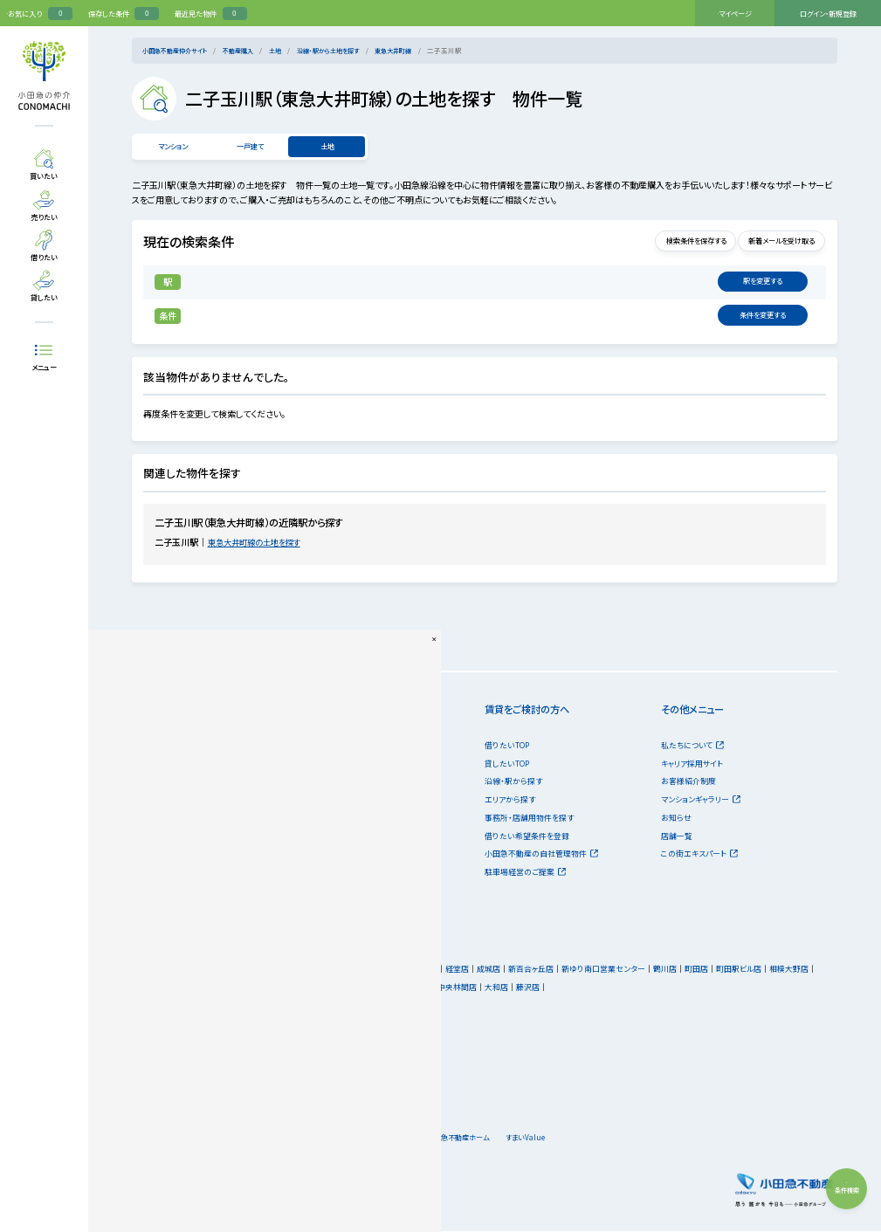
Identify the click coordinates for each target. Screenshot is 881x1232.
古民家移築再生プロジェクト (180, 909)
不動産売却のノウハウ (345, 873)
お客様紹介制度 (688, 782)
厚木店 (427, 989)
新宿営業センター (416, 970)
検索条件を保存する (665, 243)
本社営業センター (347, 970)
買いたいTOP (154, 747)
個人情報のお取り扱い (279, 1139)
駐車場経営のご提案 (525, 873)
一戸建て (250, 147)
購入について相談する (169, 855)
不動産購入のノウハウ (169, 892)
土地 (290, 50)
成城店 (498, 970)
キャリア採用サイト (692, 765)
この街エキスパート (699, 855)
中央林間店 (466, 989)
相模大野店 (798, 970)
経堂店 (466, 970)
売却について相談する (345, 801)
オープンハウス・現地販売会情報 (186, 837)
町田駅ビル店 (748, 970)
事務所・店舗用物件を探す (529, 819)
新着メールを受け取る (770, 243)
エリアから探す (510, 801)
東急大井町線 (420, 50)
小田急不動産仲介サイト (179, 50)
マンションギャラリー (700, 801)
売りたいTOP (330, 747)
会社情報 (361, 1139)
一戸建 (143, 782)
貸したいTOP (507, 765)
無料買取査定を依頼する (350, 782)
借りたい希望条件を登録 (527, 837)
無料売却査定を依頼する (350, 765)
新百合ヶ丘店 (540, 970)
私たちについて (692, 747)
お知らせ (676, 819)
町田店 (706, 970)
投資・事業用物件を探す (178, 819)
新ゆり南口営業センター (613, 970)
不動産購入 (249, 50)
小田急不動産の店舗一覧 (184, 974)
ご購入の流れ (155, 873)
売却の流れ (328, 855)
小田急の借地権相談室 (347, 909)
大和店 (506, 989)
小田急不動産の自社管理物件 (541, 855)
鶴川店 (674, 970)
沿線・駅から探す (513, 782)
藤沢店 (537, 989)
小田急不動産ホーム (515, 1139)
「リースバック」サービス (347, 892)
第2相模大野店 (342, 989)
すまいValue (599, 1139)
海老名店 (392, 989)
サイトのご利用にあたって (175, 1139)
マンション (172, 147)
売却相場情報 (331, 819)
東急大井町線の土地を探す (265, 543)
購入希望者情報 (335, 837)
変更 (767, 283)
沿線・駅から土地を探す (348, 50)
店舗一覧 (676, 837)
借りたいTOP (507, 747)
